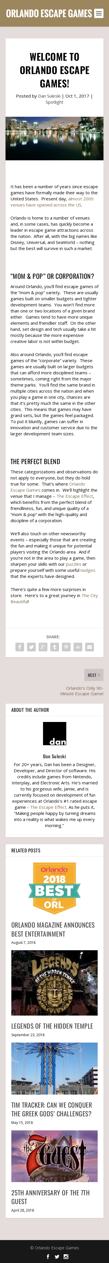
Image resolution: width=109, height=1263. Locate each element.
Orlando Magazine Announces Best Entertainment (53, 929)
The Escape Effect (74, 496)
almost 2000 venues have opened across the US (52, 202)
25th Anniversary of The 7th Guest (50, 1197)
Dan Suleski (49, 96)
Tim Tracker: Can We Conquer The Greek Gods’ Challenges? (51, 1109)
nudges (88, 570)
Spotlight (54, 102)
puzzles (73, 564)
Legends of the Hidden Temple (52, 1025)
